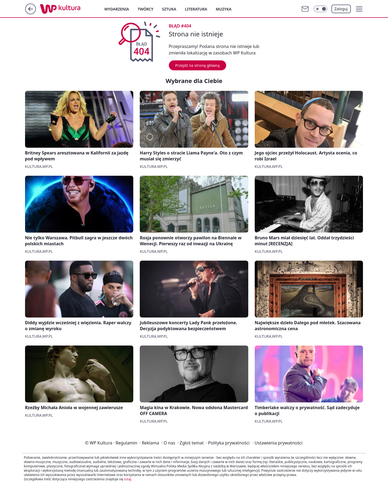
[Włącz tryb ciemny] (320, 9)
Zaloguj (341, 8)
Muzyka (223, 9)
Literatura (196, 9)
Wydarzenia (116, 9)
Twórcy (145, 9)
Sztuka (169, 9)
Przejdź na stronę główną (197, 65)
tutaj (127, 479)
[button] (359, 9)
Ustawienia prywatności (277, 443)
